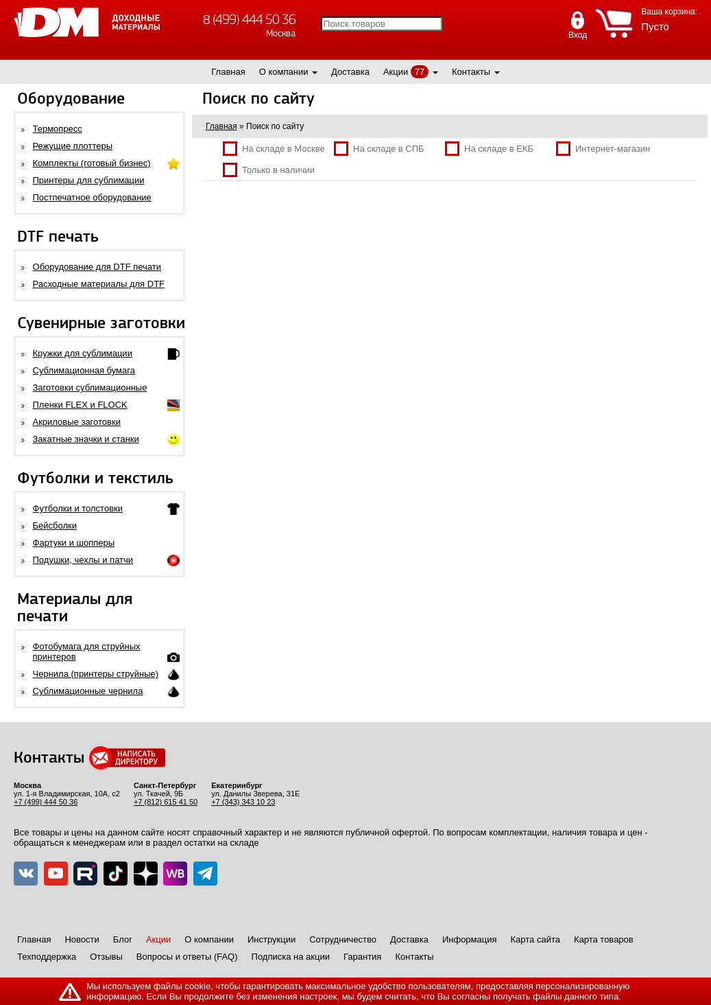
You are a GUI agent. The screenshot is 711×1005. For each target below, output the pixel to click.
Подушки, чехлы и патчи (83, 560)
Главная (228, 72)
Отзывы (106, 956)
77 (419, 72)
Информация (469, 939)
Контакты (471, 72)
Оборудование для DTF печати (97, 267)
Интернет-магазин (603, 148)
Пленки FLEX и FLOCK (80, 405)
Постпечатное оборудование (92, 197)
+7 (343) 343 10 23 (243, 802)
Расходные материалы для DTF (99, 284)
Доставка (350, 72)
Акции (395, 72)
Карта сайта (535, 939)
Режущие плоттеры (73, 146)
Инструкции (272, 939)
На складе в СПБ (379, 148)
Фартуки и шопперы (74, 543)
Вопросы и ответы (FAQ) (187, 956)
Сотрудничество (342, 939)
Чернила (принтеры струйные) (96, 674)
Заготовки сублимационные (90, 387)
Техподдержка (46, 956)
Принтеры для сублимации (89, 180)
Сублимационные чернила (88, 691)
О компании (284, 72)
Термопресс (57, 129)
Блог (122, 939)
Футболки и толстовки (78, 508)
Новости (81, 939)
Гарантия (362, 956)
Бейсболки (55, 525)
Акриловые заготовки (77, 422)
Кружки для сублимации (82, 353)
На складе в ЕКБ (489, 148)
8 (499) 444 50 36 (249, 19)
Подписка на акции (291, 956)
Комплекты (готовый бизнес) (92, 163)
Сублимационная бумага (84, 370)
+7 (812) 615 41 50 (165, 802)
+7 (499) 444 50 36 (45, 802)
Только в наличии (269, 170)
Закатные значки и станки (86, 439)
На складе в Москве (274, 148)
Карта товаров (604, 939)
